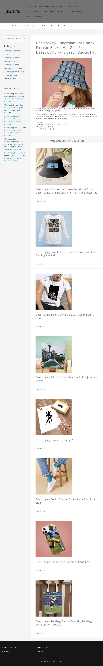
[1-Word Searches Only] (13, 39)
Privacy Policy (6, 651)
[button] (33, 11)
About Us (40, 651)
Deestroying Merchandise (15, 26)
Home (4, 26)
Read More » (40, 201)
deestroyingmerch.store (54, 661)
